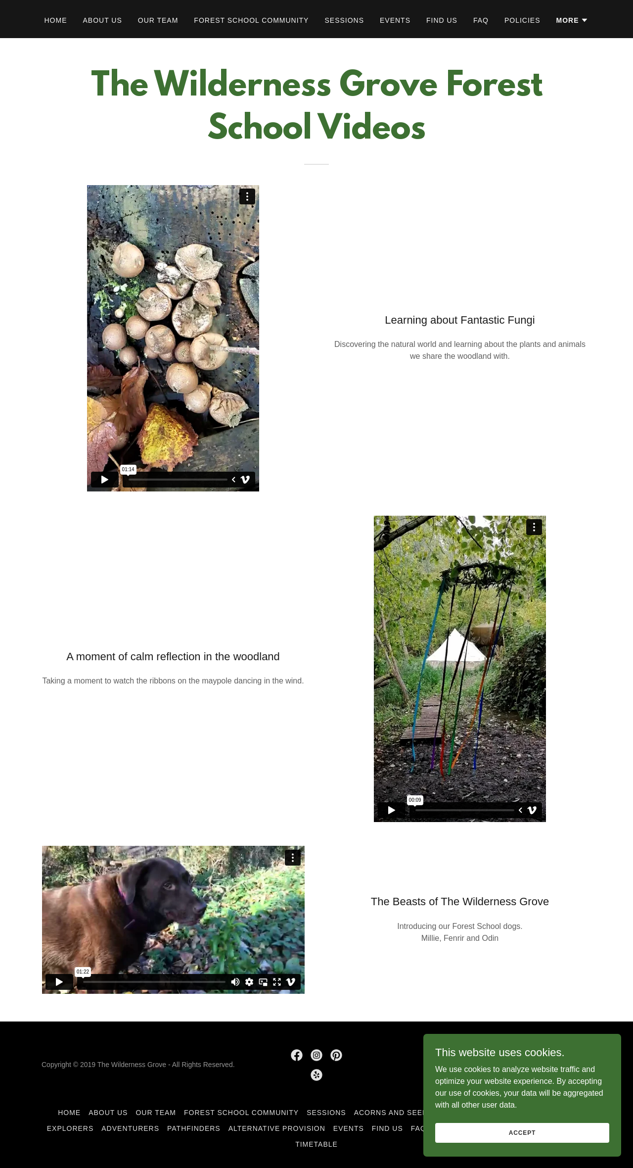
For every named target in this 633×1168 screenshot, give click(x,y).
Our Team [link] (158, 20)
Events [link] (395, 20)
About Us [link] (102, 20)
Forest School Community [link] (251, 20)
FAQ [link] (481, 20)
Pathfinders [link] (194, 1128)
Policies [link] (522, 20)
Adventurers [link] (130, 1128)
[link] (297, 1055)
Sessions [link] (344, 20)
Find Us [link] (441, 20)
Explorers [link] (70, 1128)
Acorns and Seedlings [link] (402, 1113)
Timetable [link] (316, 1144)
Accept (522, 1152)
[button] (572, 20)
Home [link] (56, 20)
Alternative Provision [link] (276, 1128)
